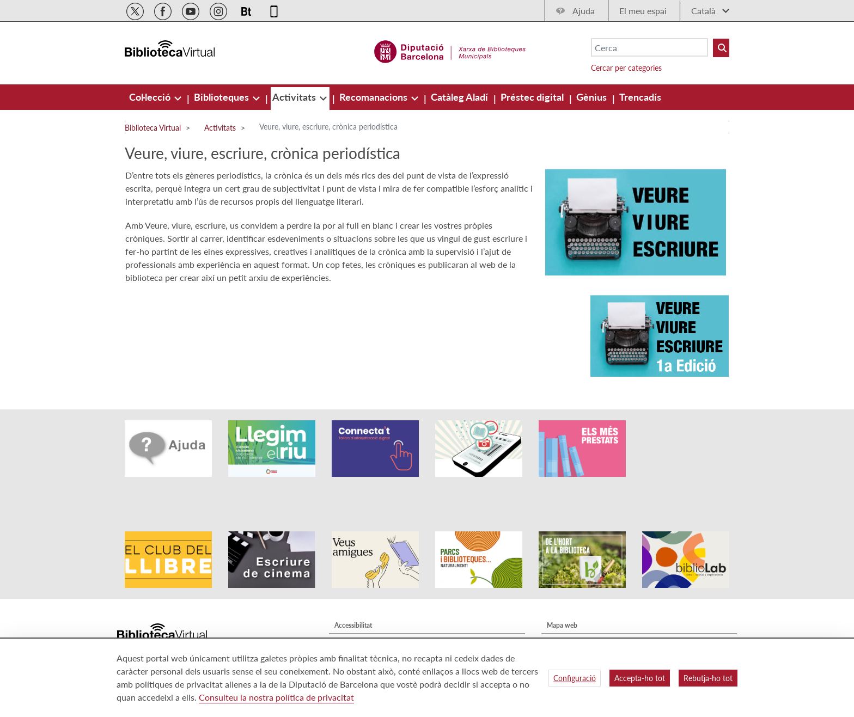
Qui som (559, 610)
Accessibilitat (353, 595)
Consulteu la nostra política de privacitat (276, 697)
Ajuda (583, 10)
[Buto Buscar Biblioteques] (721, 48)
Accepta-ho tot (639, 678)
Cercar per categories (626, 67)
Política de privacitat (363, 626)
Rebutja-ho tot (708, 678)
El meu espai (643, 10)
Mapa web (562, 595)
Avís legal (347, 610)
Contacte (560, 626)
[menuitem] (151, 97)
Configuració (574, 678)
